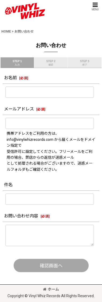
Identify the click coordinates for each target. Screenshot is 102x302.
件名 (8, 184)
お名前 (10, 77)
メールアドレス (19, 109)
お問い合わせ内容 (21, 215)
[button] (95, 6)
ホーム (51, 289)
